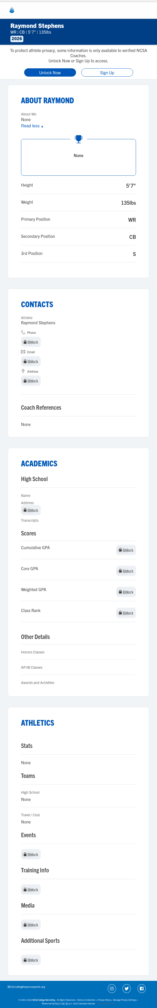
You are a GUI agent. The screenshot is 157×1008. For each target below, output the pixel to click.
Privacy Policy (104, 999)
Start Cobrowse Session (84, 1003)
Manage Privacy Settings (124, 999)
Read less (32, 126)
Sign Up (107, 72)
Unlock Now (50, 72)
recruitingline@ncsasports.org (28, 986)
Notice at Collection (86, 999)
